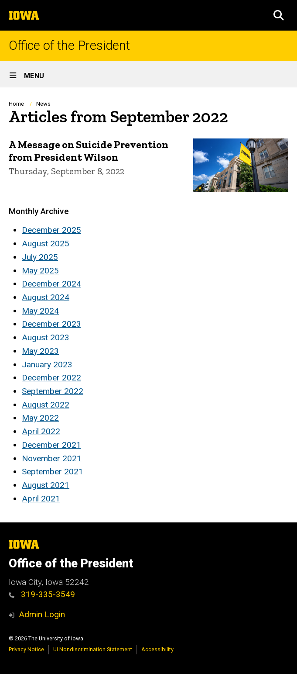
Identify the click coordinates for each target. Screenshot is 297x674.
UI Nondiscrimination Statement (92, 649)
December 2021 (51, 445)
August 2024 (45, 297)
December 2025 (51, 230)
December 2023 (51, 324)
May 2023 (40, 351)
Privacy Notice (26, 649)
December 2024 (51, 284)
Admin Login (42, 614)
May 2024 (40, 311)
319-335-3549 (48, 594)
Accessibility (157, 649)
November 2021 (52, 458)
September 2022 (52, 391)
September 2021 (52, 472)
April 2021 (41, 499)
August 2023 (45, 337)
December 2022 (51, 378)
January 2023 (47, 364)
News (43, 103)
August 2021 (45, 485)
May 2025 (40, 271)
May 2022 (40, 418)
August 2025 (45, 243)
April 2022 (41, 431)
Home (16, 103)
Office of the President (69, 45)
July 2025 (40, 257)
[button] (278, 15)
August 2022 (45, 405)
